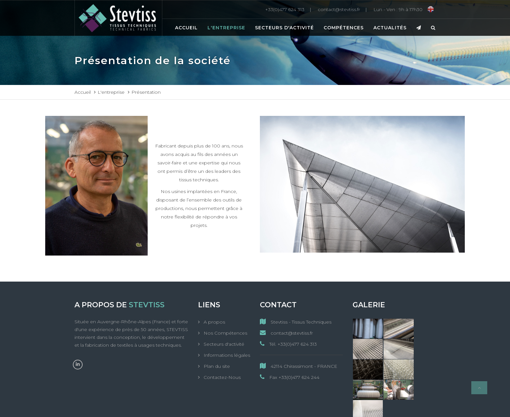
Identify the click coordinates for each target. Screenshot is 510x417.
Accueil (186, 28)
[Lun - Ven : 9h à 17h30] (398, 9)
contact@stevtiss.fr (286, 333)
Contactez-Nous (221, 377)
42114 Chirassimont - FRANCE (298, 366)
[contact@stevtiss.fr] (344, 9)
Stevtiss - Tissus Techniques (295, 322)
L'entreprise (226, 28)
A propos (213, 322)
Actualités (390, 28)
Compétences (344, 28)
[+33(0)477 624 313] (289, 9)
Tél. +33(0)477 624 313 (288, 344)
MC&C (321, 407)
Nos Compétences (224, 333)
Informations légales (226, 355)
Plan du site (216, 366)
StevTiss (221, 407)
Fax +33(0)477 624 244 (289, 377)
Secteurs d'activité (284, 28)
